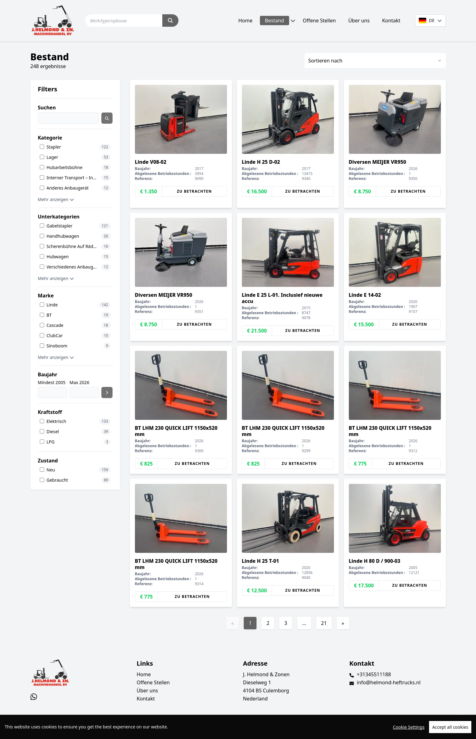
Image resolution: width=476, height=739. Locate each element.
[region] (238, 727)
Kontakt (391, 20)
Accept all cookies (450, 727)
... (304, 623)
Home (245, 20)
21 (324, 623)
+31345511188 (374, 674)
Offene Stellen (319, 20)
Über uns (359, 20)
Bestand (274, 20)
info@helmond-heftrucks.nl (389, 682)
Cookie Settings (409, 727)
